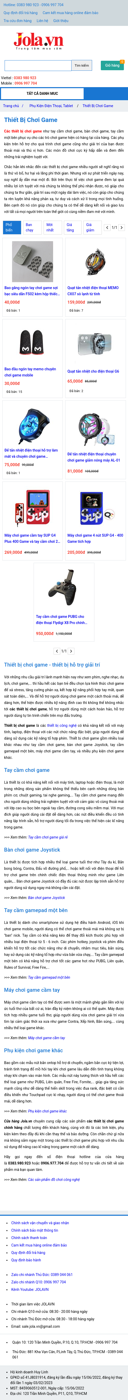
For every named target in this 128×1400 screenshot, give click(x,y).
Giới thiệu (60, 21)
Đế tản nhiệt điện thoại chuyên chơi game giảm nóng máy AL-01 (93, 457)
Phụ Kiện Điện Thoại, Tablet (51, 106)
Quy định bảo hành (26, 1260)
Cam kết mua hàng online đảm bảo (70, 13)
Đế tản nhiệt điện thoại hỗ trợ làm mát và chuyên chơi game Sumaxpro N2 (31, 453)
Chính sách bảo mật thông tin (34, 1230)
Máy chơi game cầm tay (46, 1038)
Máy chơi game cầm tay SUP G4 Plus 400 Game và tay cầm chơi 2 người (31, 539)
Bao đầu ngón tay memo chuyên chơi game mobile (30, 372)
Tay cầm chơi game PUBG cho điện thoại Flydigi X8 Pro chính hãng (60, 620)
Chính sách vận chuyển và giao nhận (40, 1223)
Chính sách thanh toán (29, 1238)
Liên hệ (42, 21)
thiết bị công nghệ (62, 725)
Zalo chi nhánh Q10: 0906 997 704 (38, 1282)
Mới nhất (50, 227)
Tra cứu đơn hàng (18, 21)
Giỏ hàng (112, 65)
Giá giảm (90, 227)
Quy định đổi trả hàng (20, 13)
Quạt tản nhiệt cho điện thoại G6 (93, 371)
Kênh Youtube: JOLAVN (30, 1289)
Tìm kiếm (82, 65)
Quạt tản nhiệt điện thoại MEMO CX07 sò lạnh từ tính (93, 291)
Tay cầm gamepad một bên (49, 977)
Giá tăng (70, 227)
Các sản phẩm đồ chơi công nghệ (54, 1180)
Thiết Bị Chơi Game (98, 106)
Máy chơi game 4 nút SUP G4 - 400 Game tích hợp (95, 538)
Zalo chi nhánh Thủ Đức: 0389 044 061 (42, 1275)
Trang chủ (14, 106)
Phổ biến (9, 227)
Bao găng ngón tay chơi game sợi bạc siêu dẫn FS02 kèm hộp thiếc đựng (31, 291)
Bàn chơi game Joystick (46, 898)
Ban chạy (29, 227)
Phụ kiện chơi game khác (47, 1111)
